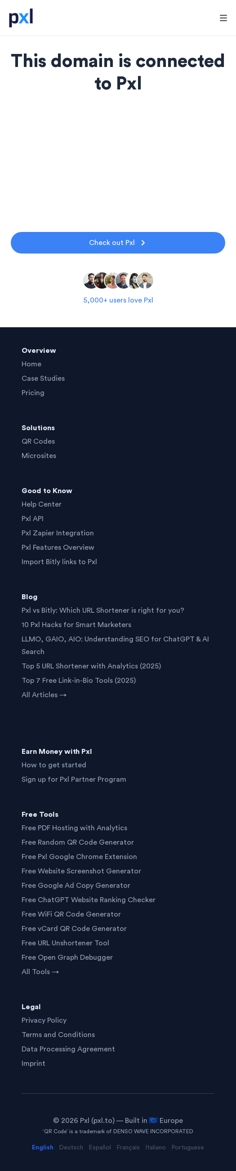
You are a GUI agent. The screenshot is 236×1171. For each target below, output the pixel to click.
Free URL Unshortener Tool (65, 943)
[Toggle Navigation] (223, 18)
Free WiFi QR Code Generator (71, 914)
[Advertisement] (118, 158)
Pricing (33, 392)
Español (100, 1147)
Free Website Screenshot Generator (81, 871)
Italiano (155, 1147)
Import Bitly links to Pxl (59, 561)
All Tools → (40, 971)
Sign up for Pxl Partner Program (74, 779)
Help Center (42, 504)
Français (128, 1147)
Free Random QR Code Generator (78, 842)
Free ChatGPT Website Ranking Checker (89, 900)
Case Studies (43, 378)
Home (31, 364)
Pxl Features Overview (58, 547)
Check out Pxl (118, 242)
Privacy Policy (44, 1020)
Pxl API (33, 518)
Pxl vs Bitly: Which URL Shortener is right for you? (103, 610)
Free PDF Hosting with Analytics (74, 828)
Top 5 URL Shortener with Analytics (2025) (91, 666)
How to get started (54, 765)
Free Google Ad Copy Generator (76, 885)
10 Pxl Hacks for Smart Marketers (76, 624)
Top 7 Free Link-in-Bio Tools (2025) (79, 680)
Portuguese (187, 1147)
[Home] (23, 18)
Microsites (39, 455)
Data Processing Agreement (68, 1049)
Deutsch (71, 1147)
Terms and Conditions (58, 1034)
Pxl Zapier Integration (58, 533)
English (42, 1147)
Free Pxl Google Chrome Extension (79, 856)
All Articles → (44, 695)
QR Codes (38, 441)
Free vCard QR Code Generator (74, 928)
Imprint (33, 1063)
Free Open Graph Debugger (67, 957)
